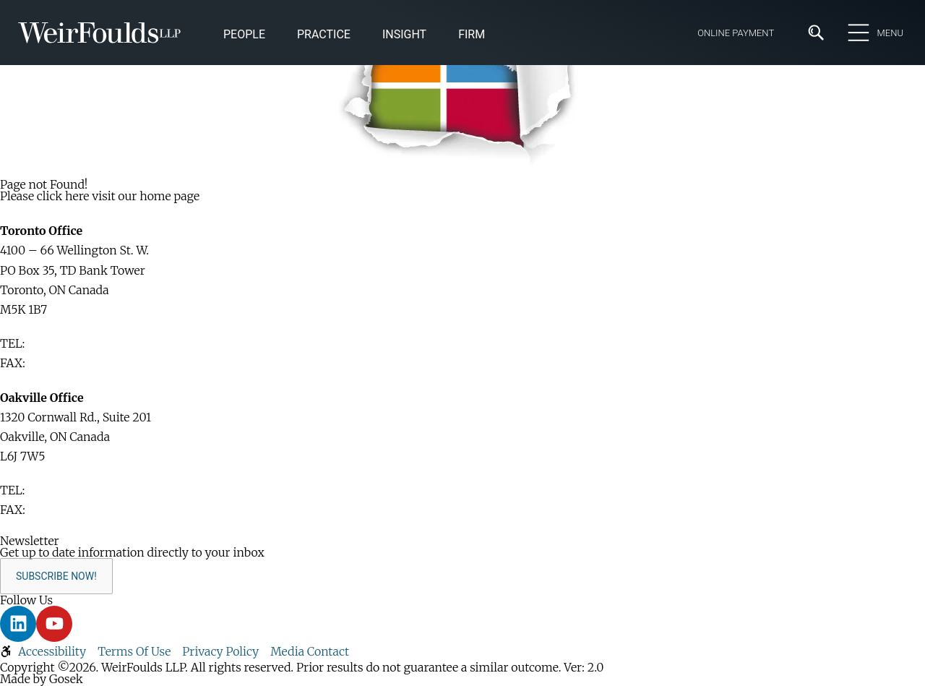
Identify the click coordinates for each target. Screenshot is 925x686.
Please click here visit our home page (99, 196)
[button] (404, 35)
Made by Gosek (41, 679)
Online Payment (735, 32)
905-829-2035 (66, 509)
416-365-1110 (61, 343)
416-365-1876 (63, 363)
